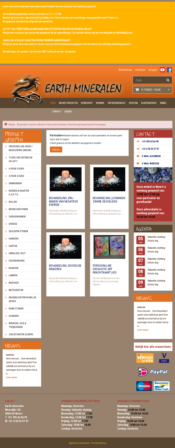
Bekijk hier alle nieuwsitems (153, 346)
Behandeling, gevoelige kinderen (65, 267)
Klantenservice (149, 103)
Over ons (133, 103)
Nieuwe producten (68, 103)
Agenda (68, 111)
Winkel (163, 103)
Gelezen (56, 149)
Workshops (87, 103)
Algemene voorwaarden (79, 443)
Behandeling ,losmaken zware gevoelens (109, 199)
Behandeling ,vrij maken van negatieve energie (63, 201)
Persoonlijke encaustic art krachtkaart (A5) (105, 269)
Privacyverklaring (98, 443)
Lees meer (11, 377)
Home (53, 103)
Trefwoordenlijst (116, 103)
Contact (56, 111)
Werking (100, 103)
